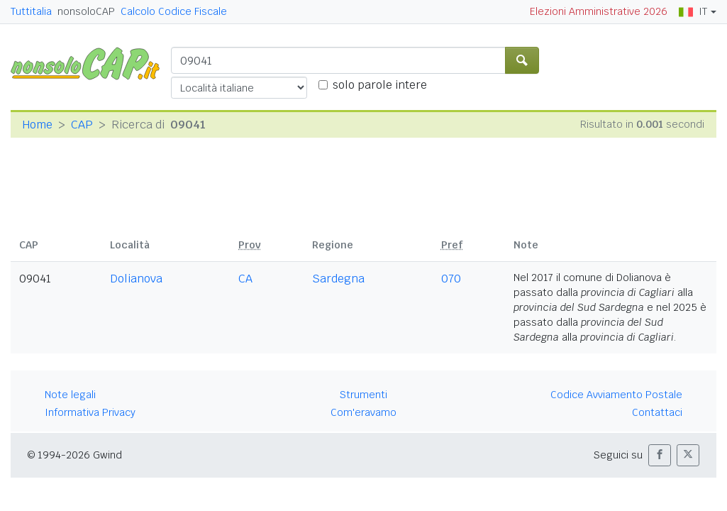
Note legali (70, 394)
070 (451, 278)
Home (37, 124)
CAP (82, 124)
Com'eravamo (363, 412)
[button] (659, 455)
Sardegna (338, 278)
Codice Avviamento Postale (616, 394)
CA (245, 278)
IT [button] (693, 11)
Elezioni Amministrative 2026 (598, 11)
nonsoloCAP (86, 11)
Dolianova (136, 278)
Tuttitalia (31, 11)
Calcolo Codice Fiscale (174, 11)
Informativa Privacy (90, 412)
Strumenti (363, 394)
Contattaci (657, 412)
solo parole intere (380, 84)
